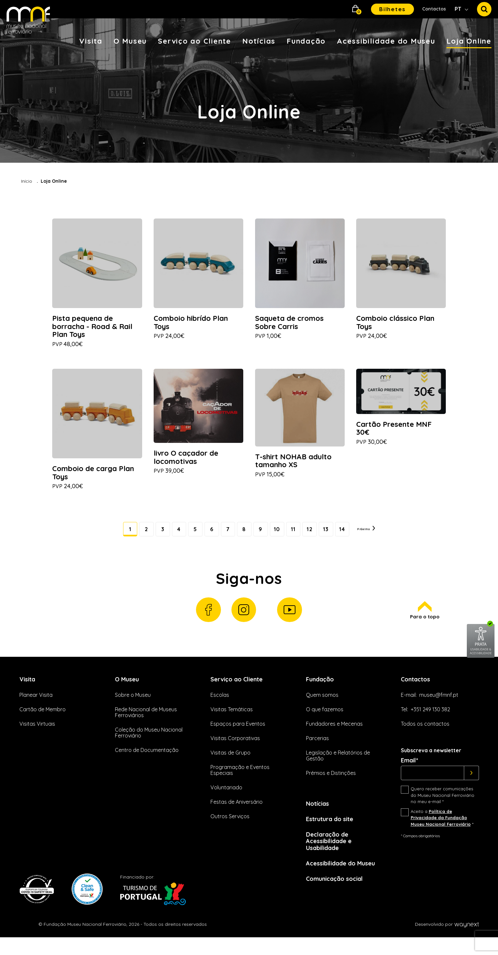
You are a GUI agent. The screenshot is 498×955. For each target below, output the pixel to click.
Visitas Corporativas (235, 750)
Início (26, 181)
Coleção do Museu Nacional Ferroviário (149, 744)
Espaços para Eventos (237, 735)
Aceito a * (442, 829)
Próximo (383, 533)
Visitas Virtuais (37, 735)
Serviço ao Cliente (194, 41)
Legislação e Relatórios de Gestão (338, 767)
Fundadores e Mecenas (334, 735)
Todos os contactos (425, 735)
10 (276, 533)
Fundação (306, 41)
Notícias (258, 41)
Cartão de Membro (42, 720)
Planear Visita (36, 706)
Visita (90, 41)
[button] (355, 9)
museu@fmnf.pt (438, 706)
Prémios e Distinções (331, 784)
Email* (409, 772)
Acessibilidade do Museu (386, 41)
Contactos (434, 9)
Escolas (219, 706)
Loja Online (468, 41)
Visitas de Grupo (230, 764)
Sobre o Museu (133, 706)
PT (459, 9)
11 (295, 533)
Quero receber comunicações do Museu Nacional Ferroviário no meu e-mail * (442, 807)
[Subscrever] (471, 785)
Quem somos (322, 706)
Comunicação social (338, 895)
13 (334, 533)
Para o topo (424, 620)
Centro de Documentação (147, 761)
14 (353, 533)
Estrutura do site (333, 832)
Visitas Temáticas (231, 720)
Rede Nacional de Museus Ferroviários (146, 723)
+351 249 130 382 (430, 720)
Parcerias (317, 750)
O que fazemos (324, 720)
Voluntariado (226, 799)
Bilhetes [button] (392, 9)
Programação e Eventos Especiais (240, 782)
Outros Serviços (229, 828)
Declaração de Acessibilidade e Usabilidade (332, 855)
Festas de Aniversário (236, 813)
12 (315, 533)
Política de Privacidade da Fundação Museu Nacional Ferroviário (441, 829)
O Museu (130, 41)
